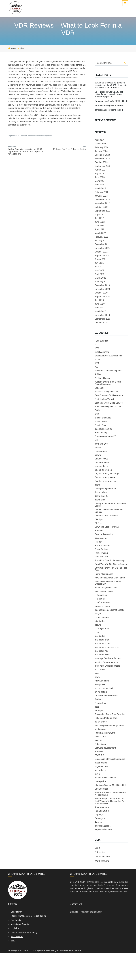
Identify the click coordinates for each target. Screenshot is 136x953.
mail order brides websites (107, 647)
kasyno (98, 614)
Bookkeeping (101, 433)
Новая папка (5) (102, 811)
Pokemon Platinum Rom (106, 718)
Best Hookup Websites (105, 399)
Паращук (99, 815)
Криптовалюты (102, 807)
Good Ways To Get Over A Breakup (111, 564)
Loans (98, 632)
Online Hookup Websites (106, 696)
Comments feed (102, 856)
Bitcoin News (101, 421)
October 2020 (101, 293)
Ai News (99, 374)
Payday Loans (101, 703)
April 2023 (99, 185)
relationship (100, 729)
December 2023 (102, 155)
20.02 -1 (99, 359)
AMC (13, 941)
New (97, 673)
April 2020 (99, 308)
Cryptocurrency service (105, 481)
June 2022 (100, 222)
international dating (104, 591)
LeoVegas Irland (102, 628)
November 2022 (102, 203)
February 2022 (102, 237)
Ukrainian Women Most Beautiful (110, 785)
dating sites (100, 500)
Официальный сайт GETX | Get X (111, 101)
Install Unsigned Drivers (106, 587)
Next (84, 146)
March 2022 (100, 233)
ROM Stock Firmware (105, 733)
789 (96, 367)
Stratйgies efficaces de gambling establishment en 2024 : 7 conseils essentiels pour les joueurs (111, 85)
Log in (98, 848)
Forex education (102, 545)
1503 (97, 348)
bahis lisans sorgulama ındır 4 (109, 110)
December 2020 (102, 285)
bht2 (97, 414)
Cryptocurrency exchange (107, 474)
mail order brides (102, 643)
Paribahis (99, 699)
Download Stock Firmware (107, 527)
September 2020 (102, 296)
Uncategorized (46, 136)
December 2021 (102, 244)
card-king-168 (101, 444)
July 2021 (99, 263)
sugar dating (100, 770)
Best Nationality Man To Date (108, 406)
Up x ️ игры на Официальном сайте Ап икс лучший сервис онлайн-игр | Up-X (109, 94)
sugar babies (101, 763)
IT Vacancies (101, 595)
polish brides (101, 722)
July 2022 (99, 218)
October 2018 (101, 322)
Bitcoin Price (101, 425)
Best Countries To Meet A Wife (109, 395)
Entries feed (100, 852)
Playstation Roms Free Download (110, 714)
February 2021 (102, 281)
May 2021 (99, 270)
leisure (98, 625)
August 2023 (101, 170)
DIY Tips (99, 519)
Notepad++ (100, 684)
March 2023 (100, 188)
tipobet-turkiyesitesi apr (106, 778)
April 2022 (99, 229)
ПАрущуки (100, 818)
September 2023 (102, 166)
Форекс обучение (103, 829)
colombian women (103, 470)
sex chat (99, 740)
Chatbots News (102, 462)
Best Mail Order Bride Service (109, 403)
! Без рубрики (101, 341)
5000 (97, 363)
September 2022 (102, 211)
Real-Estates (17, 936)
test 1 (97, 774)
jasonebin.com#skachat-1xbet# (109, 610)
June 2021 (100, 267)
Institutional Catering (20, 924)
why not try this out (41, 108)
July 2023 (99, 173)
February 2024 (102, 147)
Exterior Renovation (104, 534)
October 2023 (101, 162)
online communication (105, 688)
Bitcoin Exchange (103, 418)
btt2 (96, 440)
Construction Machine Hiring (24, 932)
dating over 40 (101, 496)
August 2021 (101, 259)
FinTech (98, 542)
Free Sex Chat (101, 557)
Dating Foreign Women (105, 488)
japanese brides (102, 606)
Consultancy (16, 912)
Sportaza (99, 751)
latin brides (100, 621)
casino (98, 447)
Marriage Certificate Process (108, 658)
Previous (12, 146)
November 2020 (102, 289)
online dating (101, 692)
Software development (105, 748)
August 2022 (101, 214)
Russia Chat (100, 737)
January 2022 (101, 240)
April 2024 (99, 140)
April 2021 (99, 274)
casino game (101, 451)
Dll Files (98, 523)
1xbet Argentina (102, 352)
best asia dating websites (106, 392)
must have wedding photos (107, 666)
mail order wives (102, 655)
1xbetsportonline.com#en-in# (108, 356)
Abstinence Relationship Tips (108, 370)
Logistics (15, 928)
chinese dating (101, 466)
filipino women (101, 538)
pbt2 (97, 707)
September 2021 (102, 255)
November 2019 (102, 315)
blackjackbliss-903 (103, 429)
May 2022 (99, 226)
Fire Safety (16, 920)
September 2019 (102, 319)
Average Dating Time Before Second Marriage (108, 383)
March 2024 (100, 144)
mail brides (100, 636)
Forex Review (101, 549)
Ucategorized (101, 781)
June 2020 (100, 304)
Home (13, 48)
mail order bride (102, 640)
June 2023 (100, 177)
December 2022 (102, 199)
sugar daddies (101, 766)
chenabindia (33, 136)
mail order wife (102, 651)
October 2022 (101, 207)
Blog (22, 48)
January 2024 (101, 151)
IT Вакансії (100, 599)
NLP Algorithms (102, 681)
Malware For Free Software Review (70, 149)
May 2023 (99, 181)
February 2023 (102, 192)
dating (98, 485)
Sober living (100, 744)
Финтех (98, 822)
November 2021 (102, 248)
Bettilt (97, 410)
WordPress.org (102, 861)
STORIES (99, 755)
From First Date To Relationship (110, 560)
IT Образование (102, 602)
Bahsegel (99, 388)
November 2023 (102, 158)
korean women (102, 617)
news (97, 677)
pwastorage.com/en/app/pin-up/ (109, 725)
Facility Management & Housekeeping (28, 916)
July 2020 (99, 300)
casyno (98, 455)
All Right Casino (102, 378)
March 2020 (100, 311)
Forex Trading (101, 553)
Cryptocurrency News (105, 477)
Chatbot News (101, 459)
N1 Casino (100, 669)
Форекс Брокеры (103, 826)
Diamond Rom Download (106, 516)
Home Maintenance (104, 574)
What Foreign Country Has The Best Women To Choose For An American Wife (109, 801)
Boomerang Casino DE (105, 436)
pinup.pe (99, 710)
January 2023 (101, 196)
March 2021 (100, 278)
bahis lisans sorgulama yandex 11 (111, 105)
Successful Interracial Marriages (110, 759)
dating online (101, 492)
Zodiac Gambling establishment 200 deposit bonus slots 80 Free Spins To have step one (25, 151)
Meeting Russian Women (106, 662)
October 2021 (101, 252)
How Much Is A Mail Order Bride (110, 578)
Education (99, 530)
